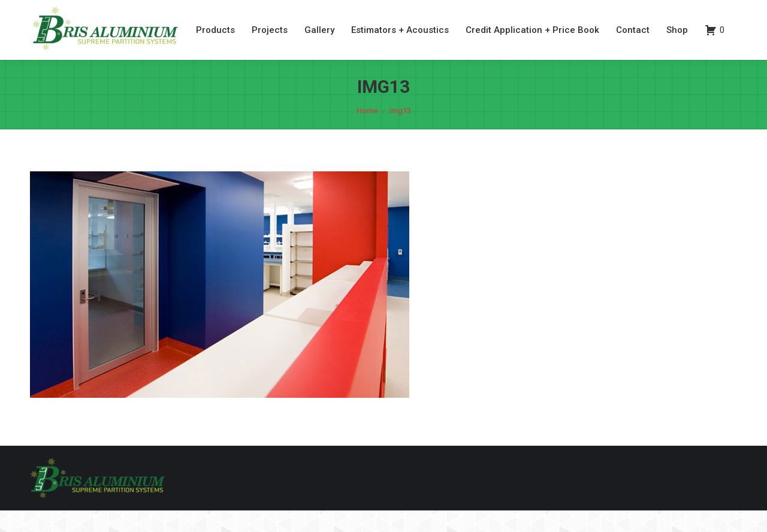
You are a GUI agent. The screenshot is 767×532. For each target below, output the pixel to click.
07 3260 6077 (668, 11)
